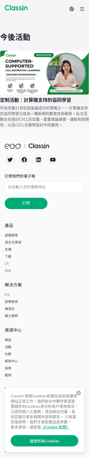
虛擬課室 (11, 235)
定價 (8, 249)
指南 (8, 368)
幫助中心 (11, 361)
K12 (7, 295)
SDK (8, 270)
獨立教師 (11, 316)
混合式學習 (13, 242)
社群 (8, 354)
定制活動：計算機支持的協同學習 (35, 100)
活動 (8, 347)
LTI (7, 263)
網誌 (8, 340)
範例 (8, 375)
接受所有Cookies (44, 441)
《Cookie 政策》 (55, 427)
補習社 (10, 309)
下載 (8, 256)
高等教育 (11, 302)
